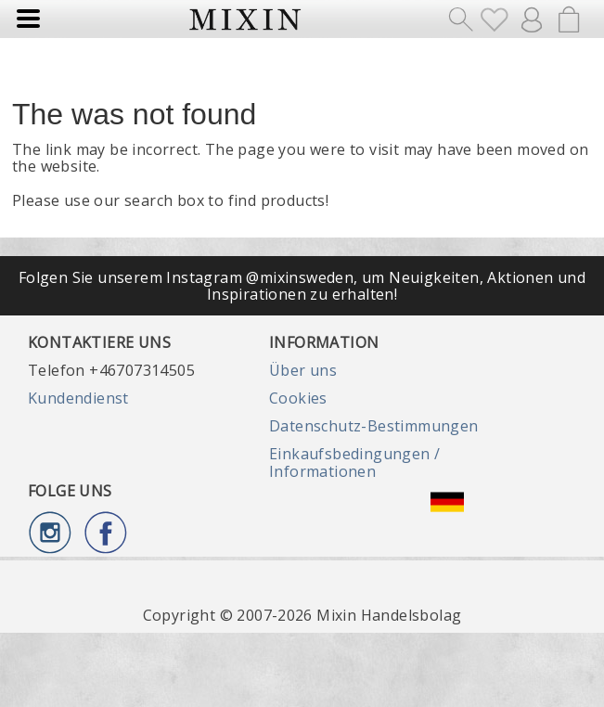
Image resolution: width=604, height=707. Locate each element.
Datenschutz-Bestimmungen (374, 426)
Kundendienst (78, 398)
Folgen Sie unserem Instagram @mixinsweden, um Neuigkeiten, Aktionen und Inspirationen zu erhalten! (302, 285)
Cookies (298, 398)
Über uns (303, 370)
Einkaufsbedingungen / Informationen (354, 462)
